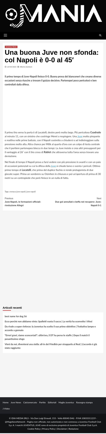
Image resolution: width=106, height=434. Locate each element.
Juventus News (11, 47)
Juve (79, 136)
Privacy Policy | (49, 429)
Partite (42, 403)
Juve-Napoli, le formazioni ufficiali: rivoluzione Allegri (29, 202)
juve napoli (30, 192)
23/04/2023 (11, 67)
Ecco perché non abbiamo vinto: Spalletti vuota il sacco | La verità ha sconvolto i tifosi (48, 322)
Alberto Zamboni (26, 67)
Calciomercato (30, 403)
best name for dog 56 (16, 317)
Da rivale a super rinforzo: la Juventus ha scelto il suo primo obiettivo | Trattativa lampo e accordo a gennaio (50, 329)
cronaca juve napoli (17, 192)
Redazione (73, 429)
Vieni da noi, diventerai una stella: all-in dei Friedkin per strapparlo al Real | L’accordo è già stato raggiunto (51, 346)
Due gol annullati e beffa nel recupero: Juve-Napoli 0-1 (77, 202)
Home (6, 403)
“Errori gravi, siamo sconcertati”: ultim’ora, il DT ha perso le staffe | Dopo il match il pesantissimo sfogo (47, 338)
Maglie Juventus (66, 403)
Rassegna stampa (84, 403)
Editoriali (52, 403)
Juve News (16, 403)
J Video (6, 409)
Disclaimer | (63, 429)
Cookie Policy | (35, 429)
